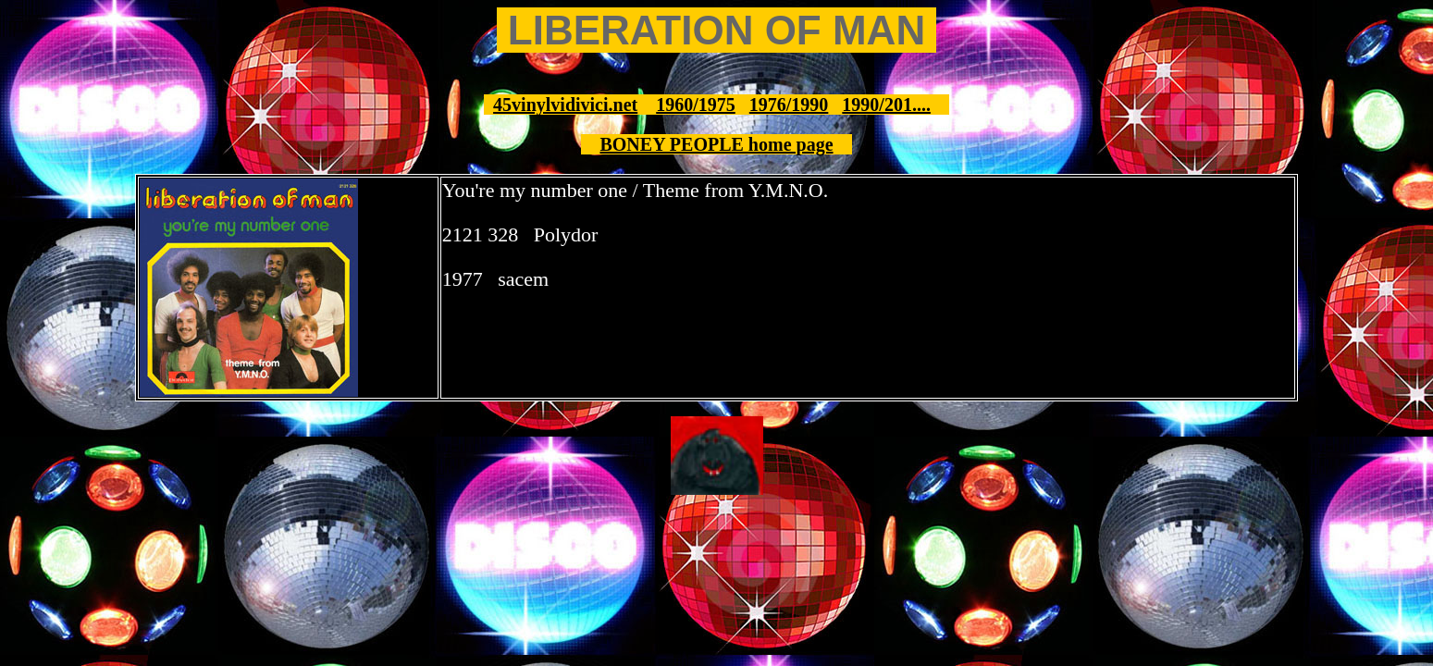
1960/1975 (695, 104)
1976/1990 (789, 104)
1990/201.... (886, 104)
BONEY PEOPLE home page (716, 144)
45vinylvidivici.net (565, 104)
